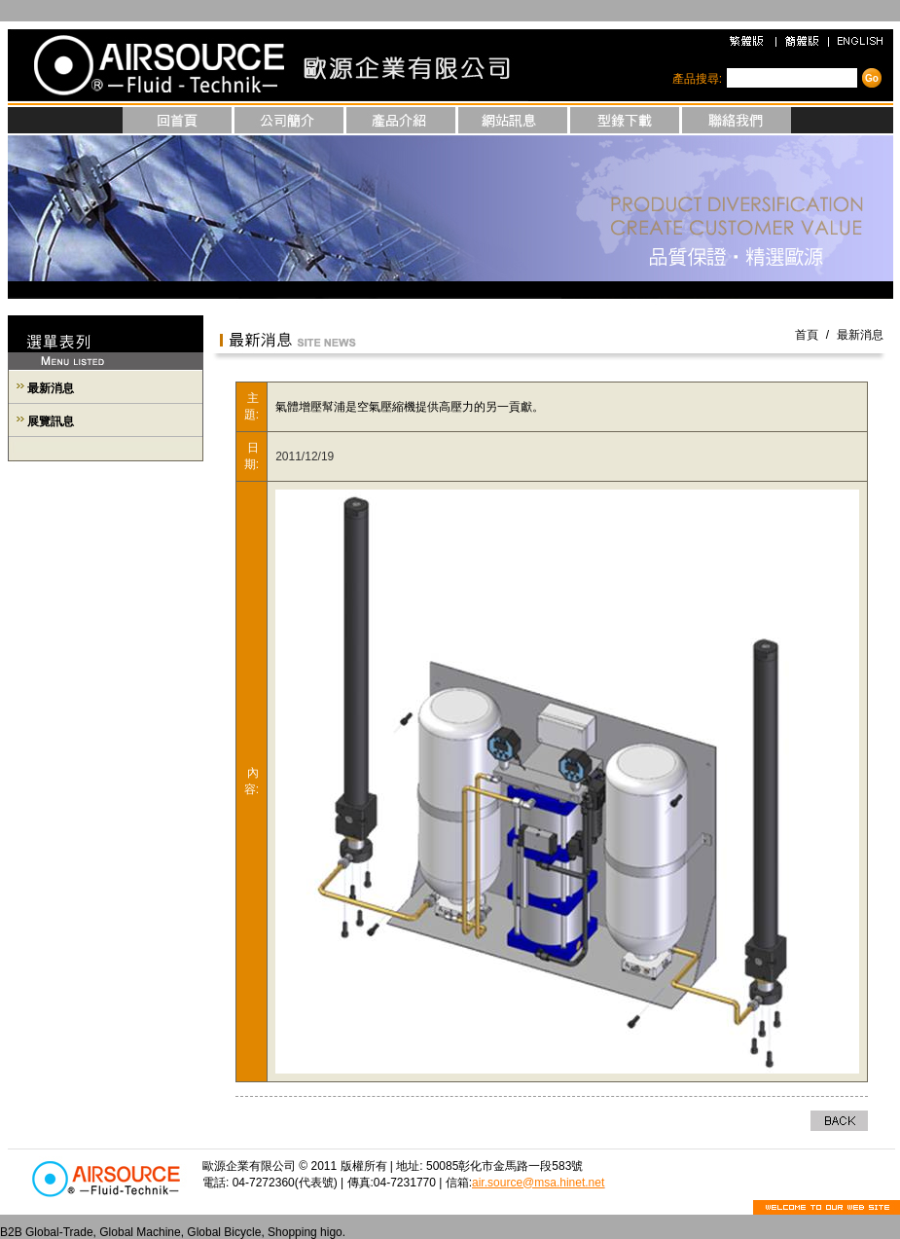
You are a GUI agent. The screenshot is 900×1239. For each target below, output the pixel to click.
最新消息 (50, 388)
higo (331, 1232)
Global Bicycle (224, 1232)
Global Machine (139, 1232)
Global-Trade (59, 1232)
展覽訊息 (50, 421)
